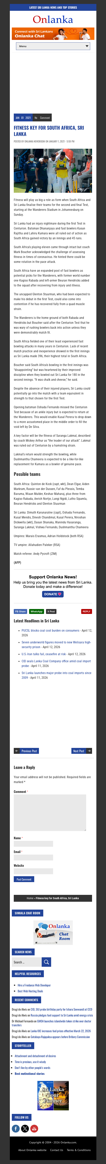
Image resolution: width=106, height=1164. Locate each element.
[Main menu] (53, 46)
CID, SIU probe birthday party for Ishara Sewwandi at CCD (61, 1009)
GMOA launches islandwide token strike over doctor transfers (51, 1023)
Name (18, 838)
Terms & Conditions (79, 1150)
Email (18, 851)
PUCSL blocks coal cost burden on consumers (50, 630)
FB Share (20, 611)
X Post (51, 611)
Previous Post (29, 751)
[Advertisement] (53, 82)
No (36, 118)
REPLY (86, 611)
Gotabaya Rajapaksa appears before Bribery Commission (60, 1037)
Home (30, 898)
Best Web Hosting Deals (30, 991)
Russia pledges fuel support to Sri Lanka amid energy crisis (62, 1015)
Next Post (78, 751)
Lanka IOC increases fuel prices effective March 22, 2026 (61, 1031)
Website (19, 865)
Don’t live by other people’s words (32, 1067)
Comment (45, 118)
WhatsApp (36, 611)
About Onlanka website (32, 1150)
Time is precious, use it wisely (30, 1061)
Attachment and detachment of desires (35, 1056)
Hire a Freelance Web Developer (34, 985)
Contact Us (56, 1150)
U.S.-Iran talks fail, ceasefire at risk (44, 654)
